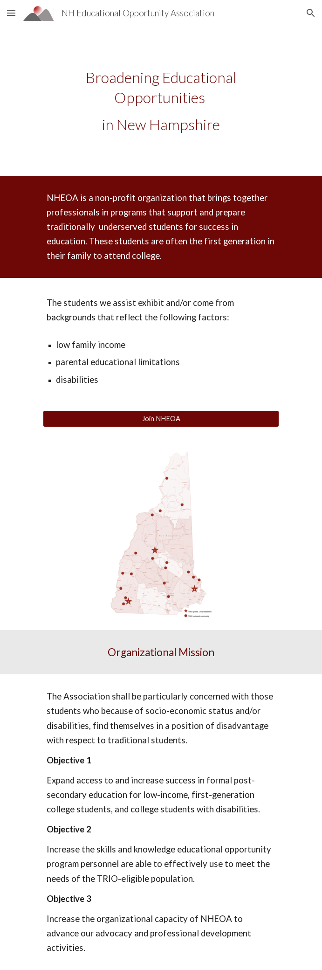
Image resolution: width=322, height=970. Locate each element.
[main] (161, 101)
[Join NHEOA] (161, 419)
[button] (11, 13)
